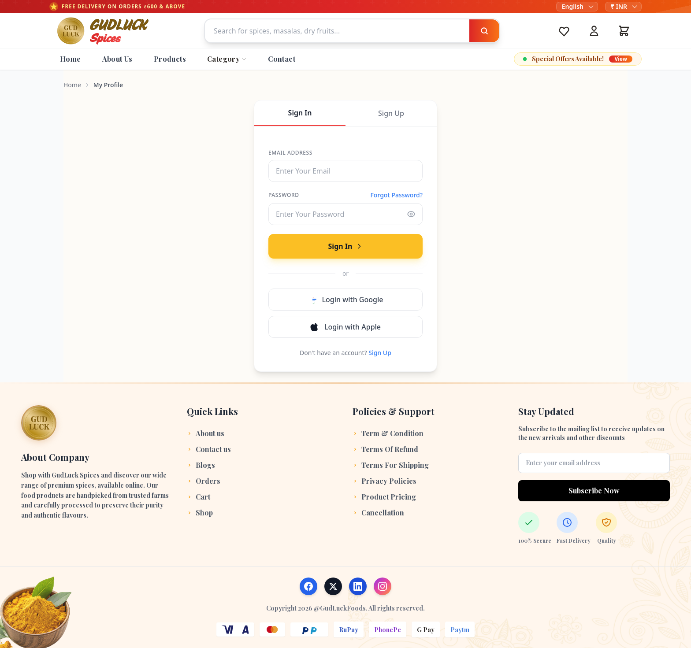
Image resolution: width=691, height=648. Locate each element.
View (620, 59)
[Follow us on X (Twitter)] (333, 586)
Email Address (290, 152)
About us (205, 433)
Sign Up (391, 113)
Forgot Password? (396, 195)
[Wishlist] (564, 30)
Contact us (209, 449)
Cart (198, 496)
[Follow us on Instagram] (382, 586)
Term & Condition (388, 433)
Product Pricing (384, 496)
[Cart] (624, 30)
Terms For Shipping (391, 465)
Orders (203, 480)
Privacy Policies (384, 480)
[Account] (594, 30)
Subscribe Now (594, 490)
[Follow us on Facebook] (308, 586)
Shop (200, 512)
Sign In (300, 113)
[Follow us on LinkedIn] (358, 586)
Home (72, 85)
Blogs (201, 465)
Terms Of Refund (385, 449)
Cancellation (378, 512)
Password (283, 195)
